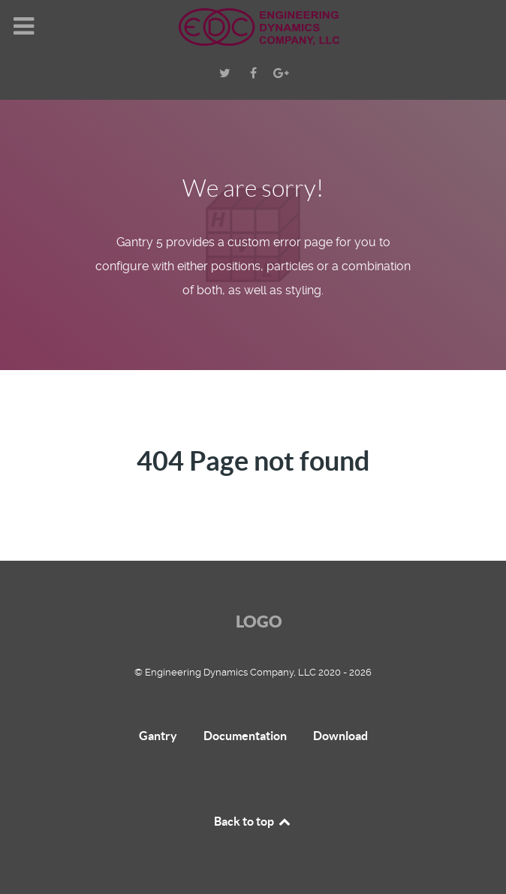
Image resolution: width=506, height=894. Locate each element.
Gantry (158, 735)
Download (340, 735)
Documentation (245, 735)
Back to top (253, 821)
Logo (259, 621)
